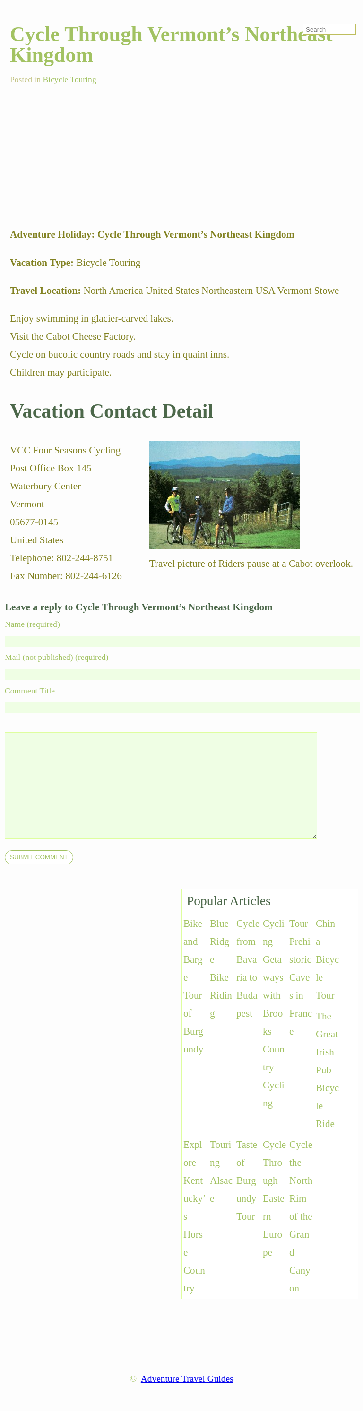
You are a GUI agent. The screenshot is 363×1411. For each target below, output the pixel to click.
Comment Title (30, 690)
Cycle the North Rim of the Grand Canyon (300, 1216)
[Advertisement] (81, 151)
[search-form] (329, 29)
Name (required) (32, 624)
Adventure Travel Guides (187, 1379)
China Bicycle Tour (327, 959)
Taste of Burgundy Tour (246, 1180)
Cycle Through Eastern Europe (274, 1198)
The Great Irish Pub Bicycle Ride (327, 1069)
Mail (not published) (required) (56, 657)
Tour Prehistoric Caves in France (300, 977)
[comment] (180, 785)
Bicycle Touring (69, 79)
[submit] (39, 857)
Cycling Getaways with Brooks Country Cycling (274, 1013)
